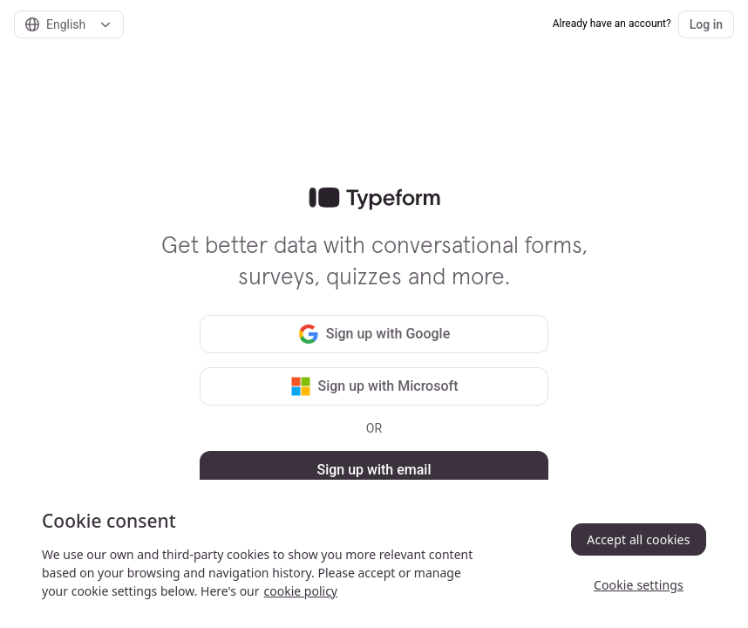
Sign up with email (373, 469)
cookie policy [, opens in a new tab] (300, 591)
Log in (706, 24)
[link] (374, 199)
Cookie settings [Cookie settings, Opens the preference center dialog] (638, 585)
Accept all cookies (638, 539)
